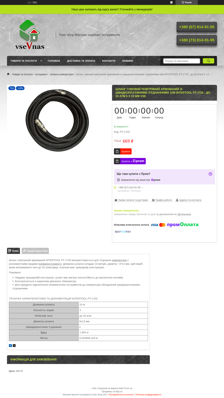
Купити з (133, 161)
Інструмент (41, 74)
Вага (44, 332)
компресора (119, 260)
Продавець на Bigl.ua (112, 391)
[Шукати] (208, 60)
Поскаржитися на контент (121, 394)
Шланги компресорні (62, 74)
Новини (127, 60)
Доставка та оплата (81, 60)
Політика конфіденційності (148, 394)
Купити (126, 151)
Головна (54, 60)
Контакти (108, 60)
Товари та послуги (23, 60)
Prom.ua (128, 388)
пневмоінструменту (50, 263)
